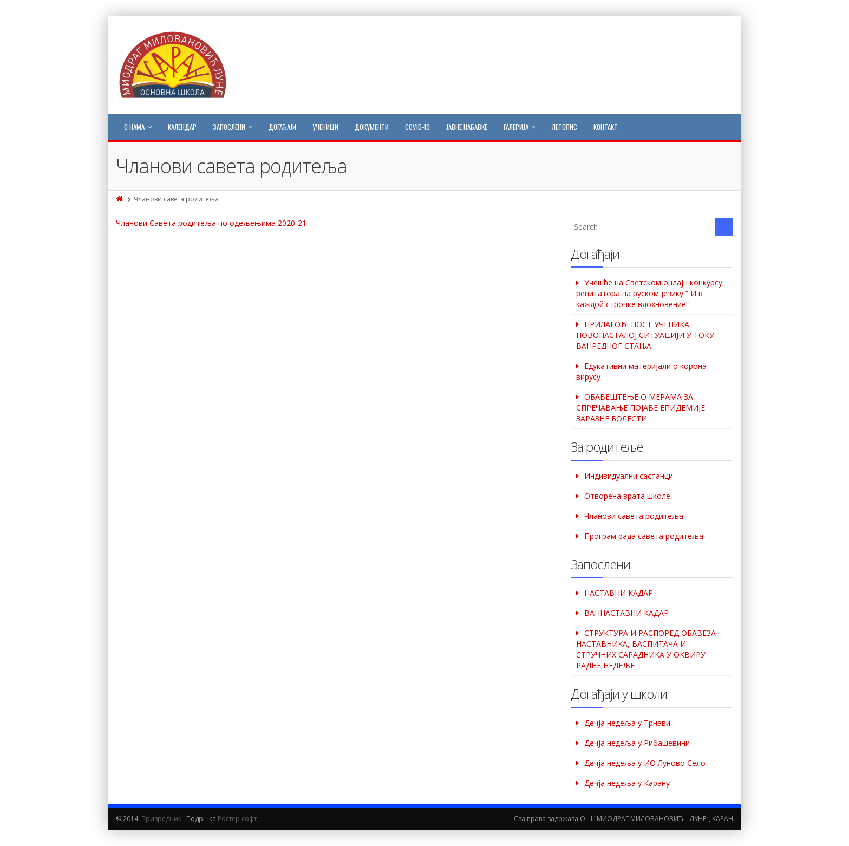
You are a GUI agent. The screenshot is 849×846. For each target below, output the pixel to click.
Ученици (325, 126)
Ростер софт (237, 818)
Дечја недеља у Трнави (627, 723)
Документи (372, 126)
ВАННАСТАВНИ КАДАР (626, 613)
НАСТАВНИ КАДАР (618, 593)
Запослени (232, 126)
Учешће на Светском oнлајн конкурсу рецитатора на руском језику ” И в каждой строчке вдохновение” (649, 293)
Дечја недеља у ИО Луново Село (645, 763)
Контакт (605, 126)
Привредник (161, 818)
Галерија (519, 126)
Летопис (564, 126)
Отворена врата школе (627, 496)
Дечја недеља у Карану (627, 783)
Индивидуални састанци (628, 476)
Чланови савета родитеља (633, 516)
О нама (138, 126)
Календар (182, 126)
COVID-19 (417, 126)
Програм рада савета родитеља (643, 536)
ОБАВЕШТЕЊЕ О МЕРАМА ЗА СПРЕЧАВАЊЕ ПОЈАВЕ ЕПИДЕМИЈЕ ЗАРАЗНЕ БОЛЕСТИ (640, 408)
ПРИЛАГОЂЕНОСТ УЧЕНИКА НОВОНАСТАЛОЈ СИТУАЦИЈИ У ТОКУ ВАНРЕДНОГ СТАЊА (645, 335)
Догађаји (282, 126)
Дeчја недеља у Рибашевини (637, 743)
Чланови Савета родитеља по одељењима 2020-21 (211, 223)
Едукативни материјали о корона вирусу (641, 371)
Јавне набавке (466, 126)
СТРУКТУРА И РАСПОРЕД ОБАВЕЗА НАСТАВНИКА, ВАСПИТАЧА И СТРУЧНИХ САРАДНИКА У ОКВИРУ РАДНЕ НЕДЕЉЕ (646, 649)
